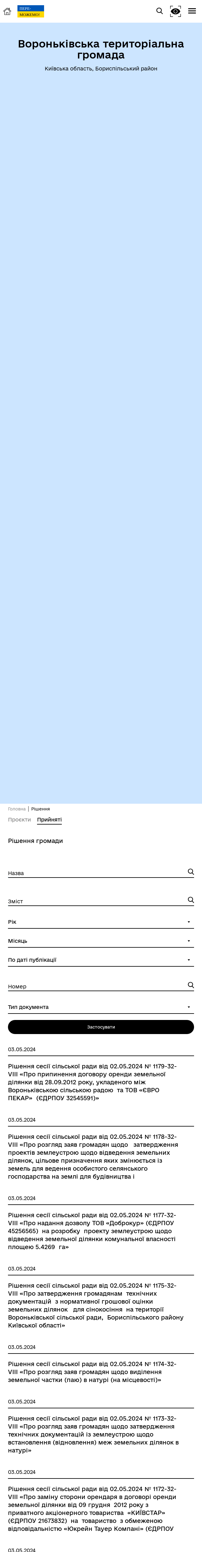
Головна (17, 808)
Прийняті (49, 819)
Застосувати (101, 1027)
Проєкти (19, 819)
